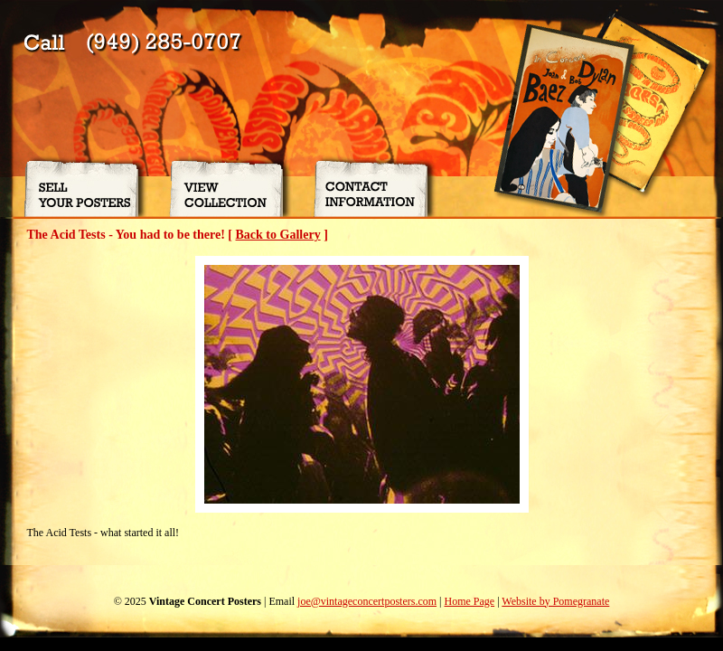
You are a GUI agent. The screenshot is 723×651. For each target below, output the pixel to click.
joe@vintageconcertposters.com (367, 601)
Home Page (469, 601)
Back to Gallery (278, 234)
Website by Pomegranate (555, 601)
